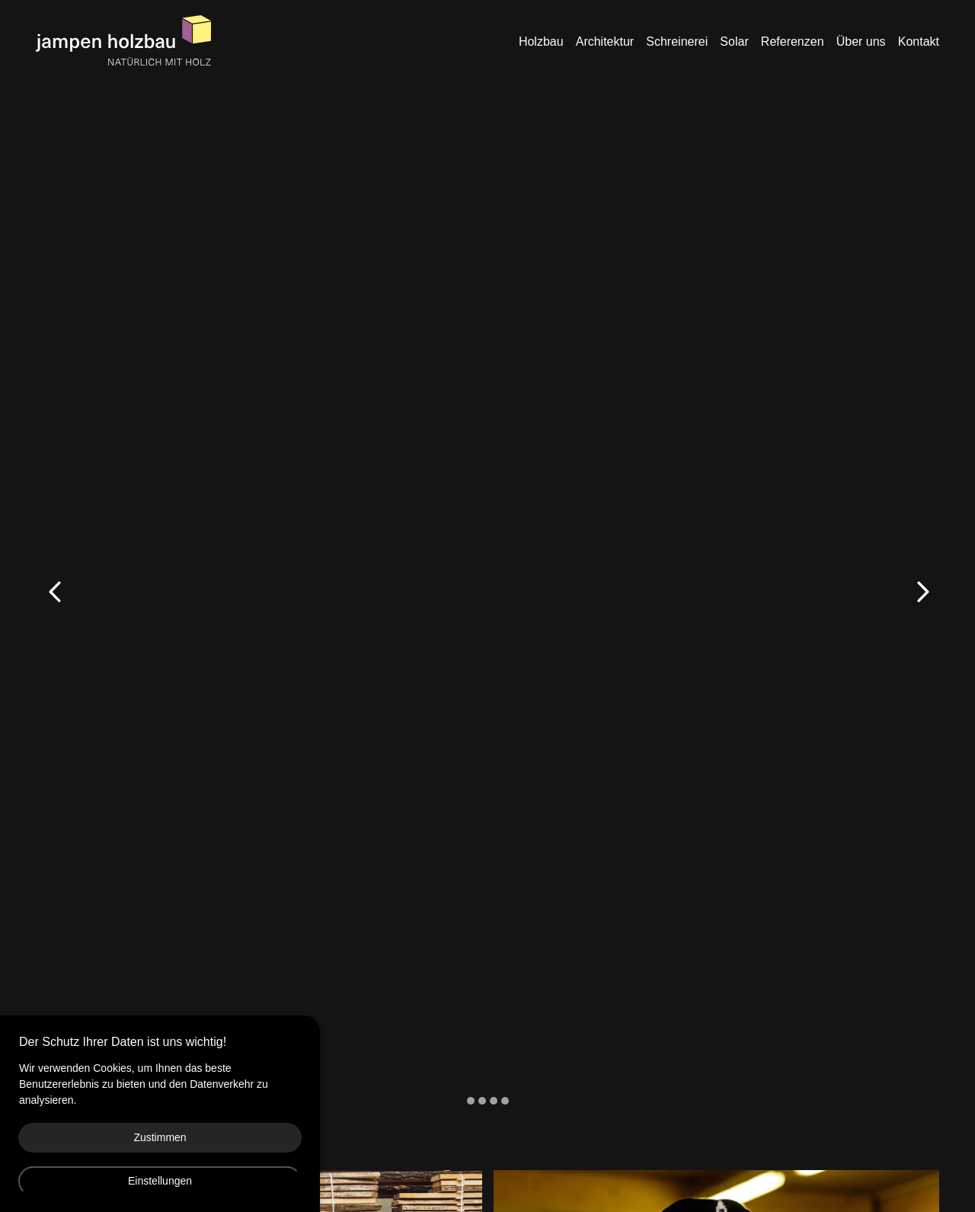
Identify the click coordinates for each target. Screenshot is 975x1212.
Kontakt (918, 41)
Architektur (605, 41)
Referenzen (792, 41)
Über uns (861, 41)
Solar (734, 41)
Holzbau (541, 41)
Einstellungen (160, 1181)
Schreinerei (677, 41)
